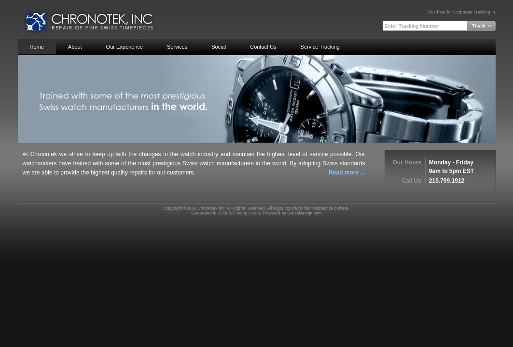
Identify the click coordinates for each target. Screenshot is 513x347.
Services (177, 47)
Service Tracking (320, 47)
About (75, 47)
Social (218, 47)
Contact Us (263, 47)
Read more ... (347, 172)
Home (37, 47)
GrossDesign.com (304, 213)
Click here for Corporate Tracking (460, 12)
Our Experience (124, 47)
